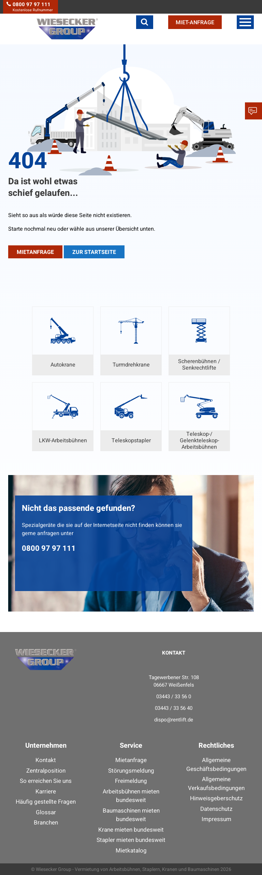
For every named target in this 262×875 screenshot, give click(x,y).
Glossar (46, 812)
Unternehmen (46, 745)
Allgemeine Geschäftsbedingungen (216, 764)
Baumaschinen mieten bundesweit (131, 815)
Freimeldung (131, 781)
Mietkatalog (131, 850)
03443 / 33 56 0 (173, 696)
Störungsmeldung (131, 770)
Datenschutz (216, 809)
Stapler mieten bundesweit (131, 840)
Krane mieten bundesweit (131, 830)
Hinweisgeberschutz (216, 798)
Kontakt (45, 760)
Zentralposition (46, 770)
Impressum (216, 819)
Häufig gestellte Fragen (46, 802)
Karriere (45, 791)
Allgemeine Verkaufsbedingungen (216, 783)
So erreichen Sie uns (46, 781)
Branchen (46, 822)
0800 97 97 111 (49, 548)
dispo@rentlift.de (173, 719)
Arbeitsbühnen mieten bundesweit (131, 796)
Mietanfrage (131, 760)
